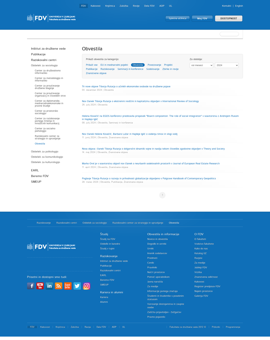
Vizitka (198, 272)
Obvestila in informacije (163, 234)
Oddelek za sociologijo (44, 65)
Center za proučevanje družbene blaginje (47, 87)
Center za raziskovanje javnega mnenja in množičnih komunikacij (47, 121)
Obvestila (40, 144)
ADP (161, 6)
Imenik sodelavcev (157, 253)
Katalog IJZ (200, 253)
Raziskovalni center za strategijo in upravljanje (47, 137)
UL (170, 6)
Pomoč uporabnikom (158, 277)
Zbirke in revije (170, 69)
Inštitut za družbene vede (48, 48)
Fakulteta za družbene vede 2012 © (188, 327)
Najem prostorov (203, 291)
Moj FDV (202, 18)
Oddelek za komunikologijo (47, 157)
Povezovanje (154, 65)
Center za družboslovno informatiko (48, 71)
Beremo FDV (39, 176)
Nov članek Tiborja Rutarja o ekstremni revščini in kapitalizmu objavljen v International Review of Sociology (140, 101)
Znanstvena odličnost (206, 277)
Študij (104, 234)
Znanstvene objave (96, 73)
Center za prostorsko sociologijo (46, 112)
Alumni (104, 302)
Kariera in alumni (111, 292)
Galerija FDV (201, 296)
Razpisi (198, 258)
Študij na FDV (107, 239)
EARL (35, 170)
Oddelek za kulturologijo (45, 162)
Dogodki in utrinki (156, 244)
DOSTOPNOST (228, 18)
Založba (124, 6)
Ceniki (150, 263)
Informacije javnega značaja (162, 291)
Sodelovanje (152, 69)
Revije (136, 6)
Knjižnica (110, 6)
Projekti (168, 65)
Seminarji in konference (130, 69)
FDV (83, 6)
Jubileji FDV (200, 267)
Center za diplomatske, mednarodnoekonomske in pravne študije (49, 103)
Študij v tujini (107, 248)
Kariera (104, 297)
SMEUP (36, 181)
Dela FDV (149, 6)
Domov (30, 223)
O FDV (198, 234)
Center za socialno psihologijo (45, 129)
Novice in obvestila (157, 239)
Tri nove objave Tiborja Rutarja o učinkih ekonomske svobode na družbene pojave (126, 86)
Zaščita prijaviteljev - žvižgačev (164, 312)
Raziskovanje (108, 69)
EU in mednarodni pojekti (114, 65)
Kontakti (226, 6)
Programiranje (233, 327)
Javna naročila (155, 282)
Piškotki (216, 327)
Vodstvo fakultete (204, 244)
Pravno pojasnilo (156, 317)
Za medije (152, 286)
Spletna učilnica (177, 18)
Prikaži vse (92, 65)
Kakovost (96, 6)
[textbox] (218, 34)
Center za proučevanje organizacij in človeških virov (50, 94)
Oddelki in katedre (110, 244)
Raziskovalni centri (43, 60)
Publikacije (38, 54)
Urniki (150, 248)
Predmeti (152, 258)
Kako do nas (201, 248)
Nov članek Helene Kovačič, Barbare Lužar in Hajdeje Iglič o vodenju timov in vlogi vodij (129, 134)
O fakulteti (200, 239)
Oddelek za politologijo (44, 151)
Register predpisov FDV (207, 286)
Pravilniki (152, 267)
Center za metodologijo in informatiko (49, 79)
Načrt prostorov (156, 272)
